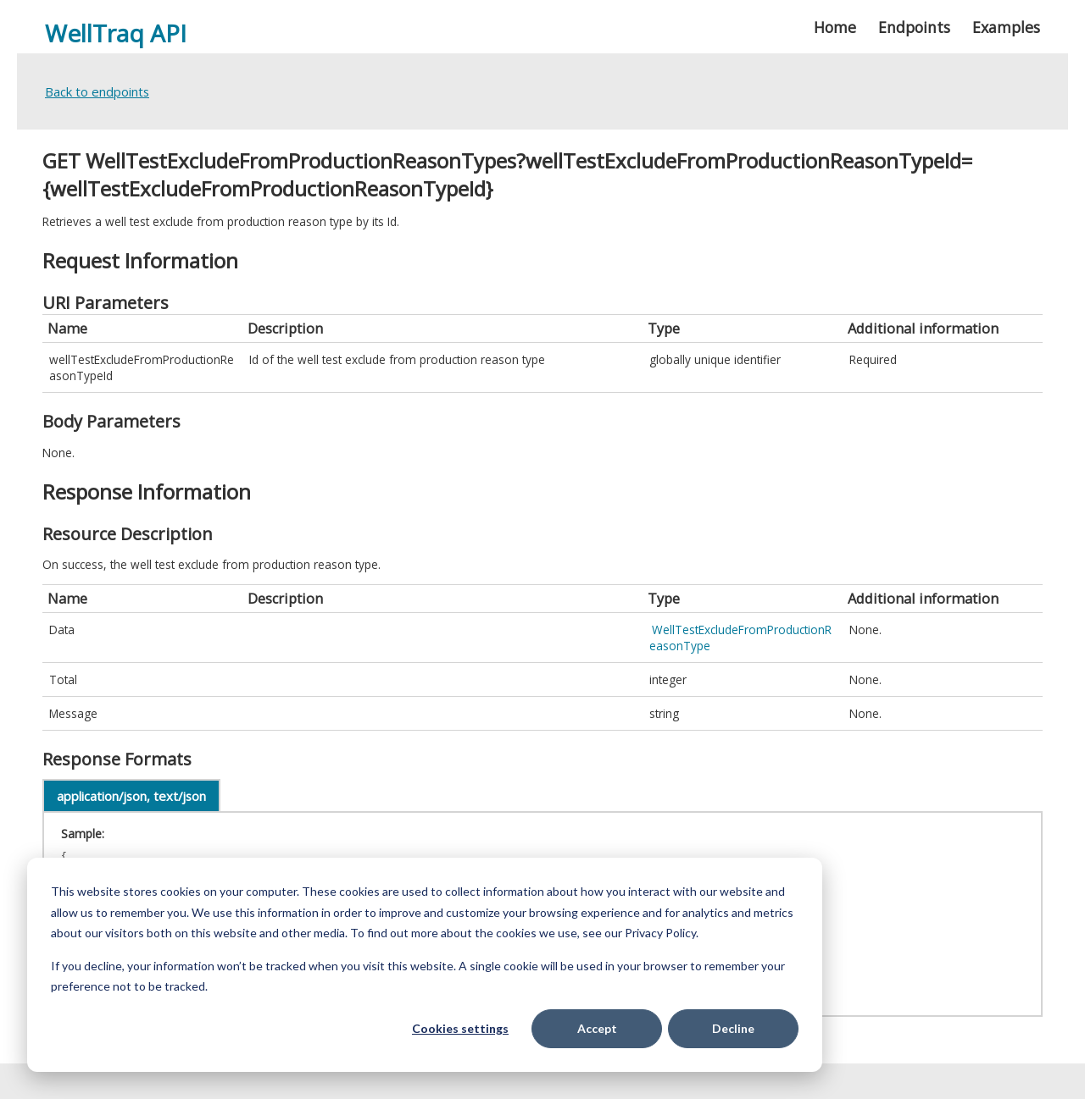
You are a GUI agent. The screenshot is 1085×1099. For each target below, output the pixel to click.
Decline (733, 1028)
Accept (597, 1028)
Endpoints (914, 27)
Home (835, 27)
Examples (1006, 27)
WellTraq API (115, 33)
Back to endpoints (97, 91)
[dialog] (424, 965)
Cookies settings (460, 1028)
